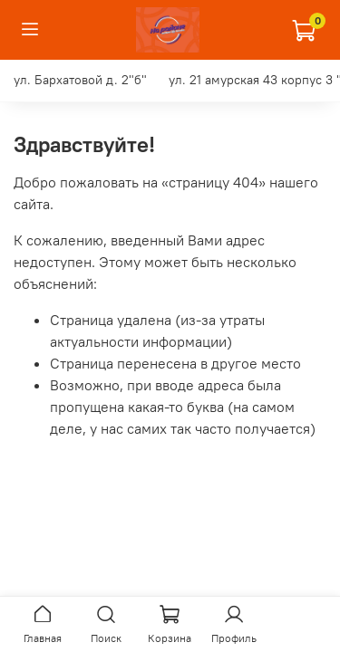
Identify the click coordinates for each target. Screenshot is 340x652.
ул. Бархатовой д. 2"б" (80, 80)
